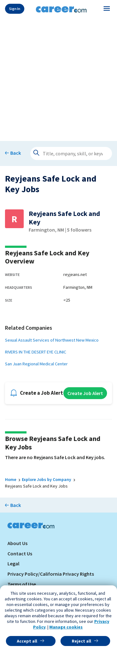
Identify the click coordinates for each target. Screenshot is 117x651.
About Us (17, 543)
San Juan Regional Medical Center (36, 364)
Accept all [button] (27, 641)
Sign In (14, 8)
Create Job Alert (85, 393)
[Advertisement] (58, 78)
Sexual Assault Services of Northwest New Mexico (52, 340)
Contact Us (19, 553)
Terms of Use (21, 584)
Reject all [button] (81, 641)
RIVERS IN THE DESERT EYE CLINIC (35, 352)
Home (10, 479)
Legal (13, 563)
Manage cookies (66, 627)
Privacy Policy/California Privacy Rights (50, 574)
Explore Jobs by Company (46, 479)
